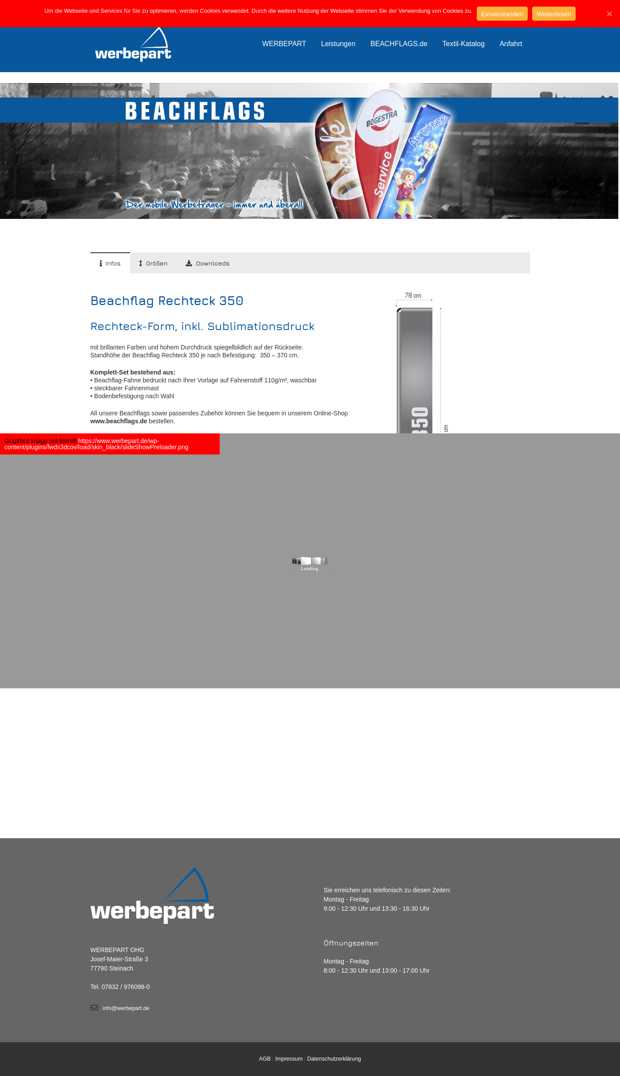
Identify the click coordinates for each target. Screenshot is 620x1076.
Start (365, 94)
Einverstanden (502, 14)
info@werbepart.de (126, 1008)
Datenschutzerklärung (334, 1059)
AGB (265, 1059)
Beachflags (395, 94)
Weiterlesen (554, 14)
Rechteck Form (439, 94)
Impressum (288, 1059)
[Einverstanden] (609, 13)
